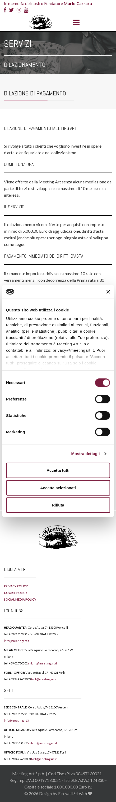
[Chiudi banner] (108, 292)
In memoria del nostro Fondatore (48, 3)
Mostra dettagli (85, 453)
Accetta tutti (58, 470)
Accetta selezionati (58, 488)
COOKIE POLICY (15, 592)
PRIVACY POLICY (16, 586)
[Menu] (75, 22)
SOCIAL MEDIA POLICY (20, 599)
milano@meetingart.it (42, 663)
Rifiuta (58, 505)
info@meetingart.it (16, 640)
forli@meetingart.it (44, 679)
